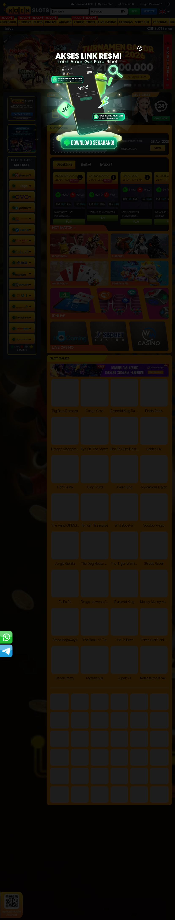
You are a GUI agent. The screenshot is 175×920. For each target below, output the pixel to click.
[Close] (140, 49)
